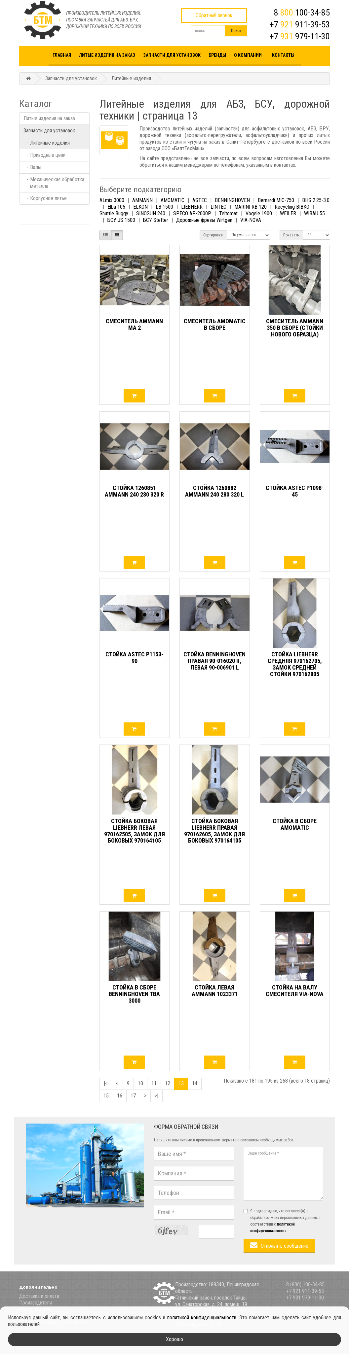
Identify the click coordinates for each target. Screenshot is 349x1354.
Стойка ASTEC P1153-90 (134, 657)
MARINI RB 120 (250, 207)
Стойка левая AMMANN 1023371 (215, 990)
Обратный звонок (214, 15)
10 (140, 1083)
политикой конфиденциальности (201, 1317)
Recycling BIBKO (292, 207)
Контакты (283, 55)
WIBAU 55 (314, 213)
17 (133, 1096)
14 (194, 1083)
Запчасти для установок (172, 55)
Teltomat (228, 213)
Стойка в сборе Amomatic (295, 824)
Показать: (291, 235)
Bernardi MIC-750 (276, 200)
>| (156, 1096)
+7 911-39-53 (300, 24)
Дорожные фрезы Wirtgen (204, 220)
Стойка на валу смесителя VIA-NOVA (295, 990)
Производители (35, 1303)
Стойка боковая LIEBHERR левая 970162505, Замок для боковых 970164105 (134, 830)
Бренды (217, 55)
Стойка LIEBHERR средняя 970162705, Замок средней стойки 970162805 (295, 664)
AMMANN (142, 200)
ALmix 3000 (111, 200)
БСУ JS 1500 (121, 220)
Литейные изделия (131, 78)
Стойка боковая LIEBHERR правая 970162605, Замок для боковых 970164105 (214, 830)
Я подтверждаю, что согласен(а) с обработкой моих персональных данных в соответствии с (282, 1221)
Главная (62, 55)
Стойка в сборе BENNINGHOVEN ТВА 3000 (134, 994)
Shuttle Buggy (113, 213)
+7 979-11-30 (300, 36)
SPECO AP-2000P (192, 213)
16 (119, 1096)
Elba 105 (116, 207)
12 (167, 1083)
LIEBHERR (192, 207)
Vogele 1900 (259, 213)
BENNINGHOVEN (232, 200)
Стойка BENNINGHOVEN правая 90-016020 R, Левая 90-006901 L (214, 661)
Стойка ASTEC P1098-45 (295, 491)
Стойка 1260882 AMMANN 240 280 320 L (214, 491)
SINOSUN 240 (150, 213)
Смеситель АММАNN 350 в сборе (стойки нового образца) (294, 328)
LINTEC (218, 207)
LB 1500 (164, 207)
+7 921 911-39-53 (305, 1291)
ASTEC (199, 200)
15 (106, 1096)
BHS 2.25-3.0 (316, 200)
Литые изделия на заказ (107, 55)
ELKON (140, 207)
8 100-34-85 (302, 12)
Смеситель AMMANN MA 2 (134, 324)
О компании (248, 55)
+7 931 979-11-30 (305, 1298)
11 (154, 1083)
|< (106, 1083)
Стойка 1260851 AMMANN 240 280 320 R (134, 491)
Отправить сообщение (284, 1246)
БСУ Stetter (155, 220)
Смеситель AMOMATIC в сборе (215, 324)
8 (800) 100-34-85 (305, 1284)
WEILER (288, 213)
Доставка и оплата (39, 1296)
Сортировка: (213, 235)
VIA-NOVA (250, 220)
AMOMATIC (172, 200)
